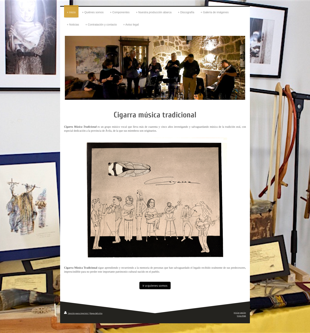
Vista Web (241, 315)
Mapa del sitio (96, 313)
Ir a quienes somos (155, 285)
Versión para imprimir (76, 313)
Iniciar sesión (240, 312)
